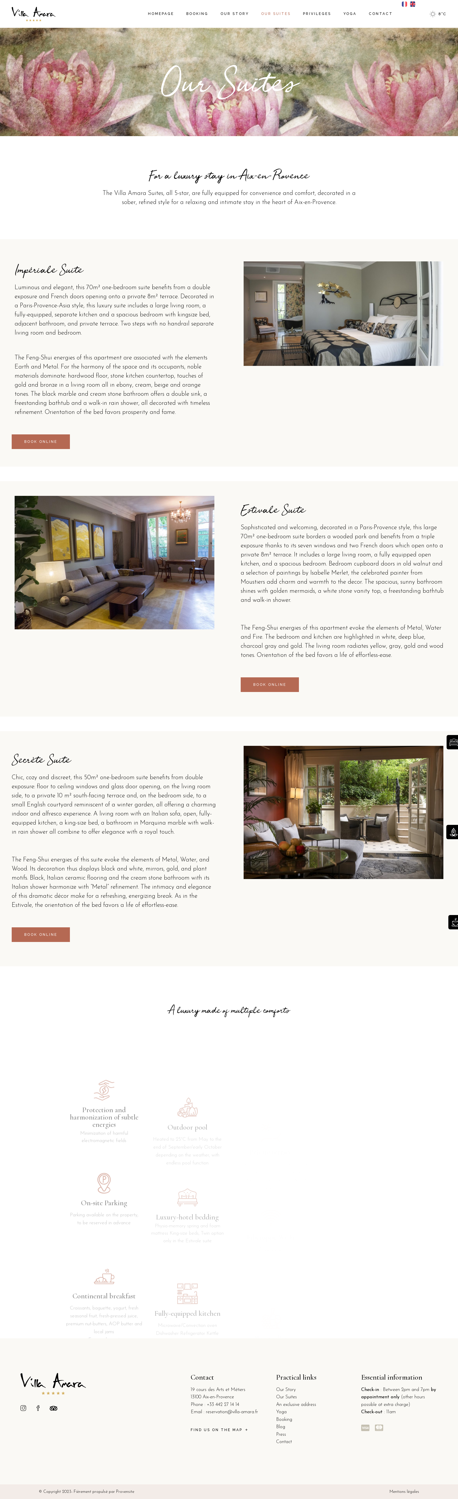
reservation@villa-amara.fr (232, 1412)
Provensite (125, 1492)
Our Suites (286, 1397)
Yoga (281, 1412)
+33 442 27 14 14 (223, 1404)
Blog (280, 1427)
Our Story (286, 1389)
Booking (284, 1419)
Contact (284, 1442)
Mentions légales (404, 1492)
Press (281, 1434)
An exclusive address (296, 1404)
